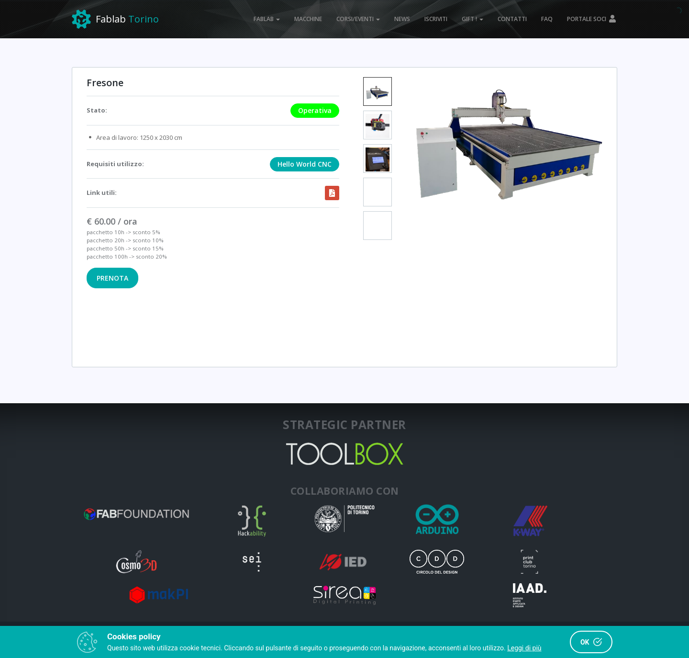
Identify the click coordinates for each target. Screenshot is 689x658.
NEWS (402, 19)
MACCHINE (308, 19)
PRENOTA (112, 278)
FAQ (547, 19)
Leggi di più (524, 648)
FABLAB (267, 19)
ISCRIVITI (435, 19)
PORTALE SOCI (592, 19)
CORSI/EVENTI (358, 19)
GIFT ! (472, 19)
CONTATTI (512, 19)
